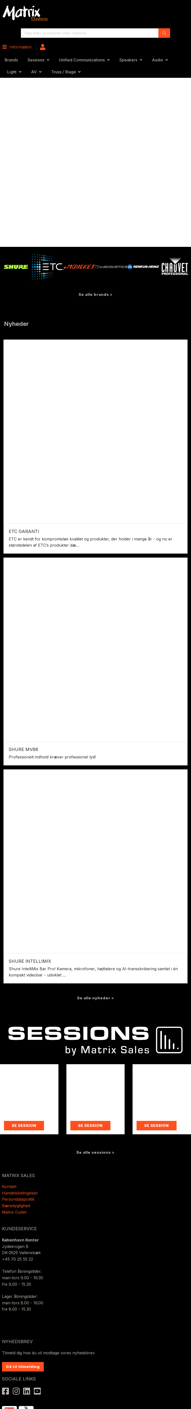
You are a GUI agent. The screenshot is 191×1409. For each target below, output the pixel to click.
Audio (157, 59)
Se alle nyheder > (95, 998)
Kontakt (9, 1186)
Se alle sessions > (95, 1152)
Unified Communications (82, 59)
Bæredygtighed (16, 1205)
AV (34, 71)
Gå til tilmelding (23, 1366)
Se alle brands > (96, 294)
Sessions (36, 59)
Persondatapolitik (19, 1199)
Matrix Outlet (14, 1212)
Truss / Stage (63, 71)
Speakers (128, 59)
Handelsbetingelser (20, 1192)
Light (11, 71)
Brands (11, 59)
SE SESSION (24, 1125)
